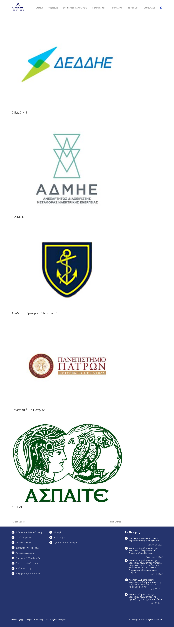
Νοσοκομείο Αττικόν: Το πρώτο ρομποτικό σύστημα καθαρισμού (144, 539)
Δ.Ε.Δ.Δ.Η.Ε (19, 112)
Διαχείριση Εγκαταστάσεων (28, 573)
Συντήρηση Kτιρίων (24, 537)
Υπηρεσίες (53, 7)
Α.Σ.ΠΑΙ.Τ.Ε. (19, 507)
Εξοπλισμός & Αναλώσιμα (75, 7)
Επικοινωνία (149, 7)
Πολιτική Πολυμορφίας (55, 620)
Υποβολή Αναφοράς (34, 620)
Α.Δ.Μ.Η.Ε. (18, 217)
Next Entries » (116, 521)
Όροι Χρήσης (17, 620)
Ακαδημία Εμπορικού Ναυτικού (34, 313)
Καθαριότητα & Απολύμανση (29, 532)
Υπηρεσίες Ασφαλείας (25, 553)
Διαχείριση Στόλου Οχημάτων (29, 558)
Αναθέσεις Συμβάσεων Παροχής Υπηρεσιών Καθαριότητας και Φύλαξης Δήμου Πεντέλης (143, 550)
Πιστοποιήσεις (98, 7)
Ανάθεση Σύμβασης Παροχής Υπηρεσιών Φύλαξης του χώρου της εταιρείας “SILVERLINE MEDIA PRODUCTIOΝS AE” (145, 583)
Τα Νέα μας (133, 7)
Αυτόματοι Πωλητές (24, 568)
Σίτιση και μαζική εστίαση (27, 563)
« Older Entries (18, 521)
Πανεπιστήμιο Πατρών (28, 410)
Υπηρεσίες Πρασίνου (25, 542)
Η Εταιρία (38, 7)
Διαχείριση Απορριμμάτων (27, 547)
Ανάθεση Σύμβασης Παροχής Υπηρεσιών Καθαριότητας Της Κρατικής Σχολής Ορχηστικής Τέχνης (145, 597)
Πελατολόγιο (116, 7)
